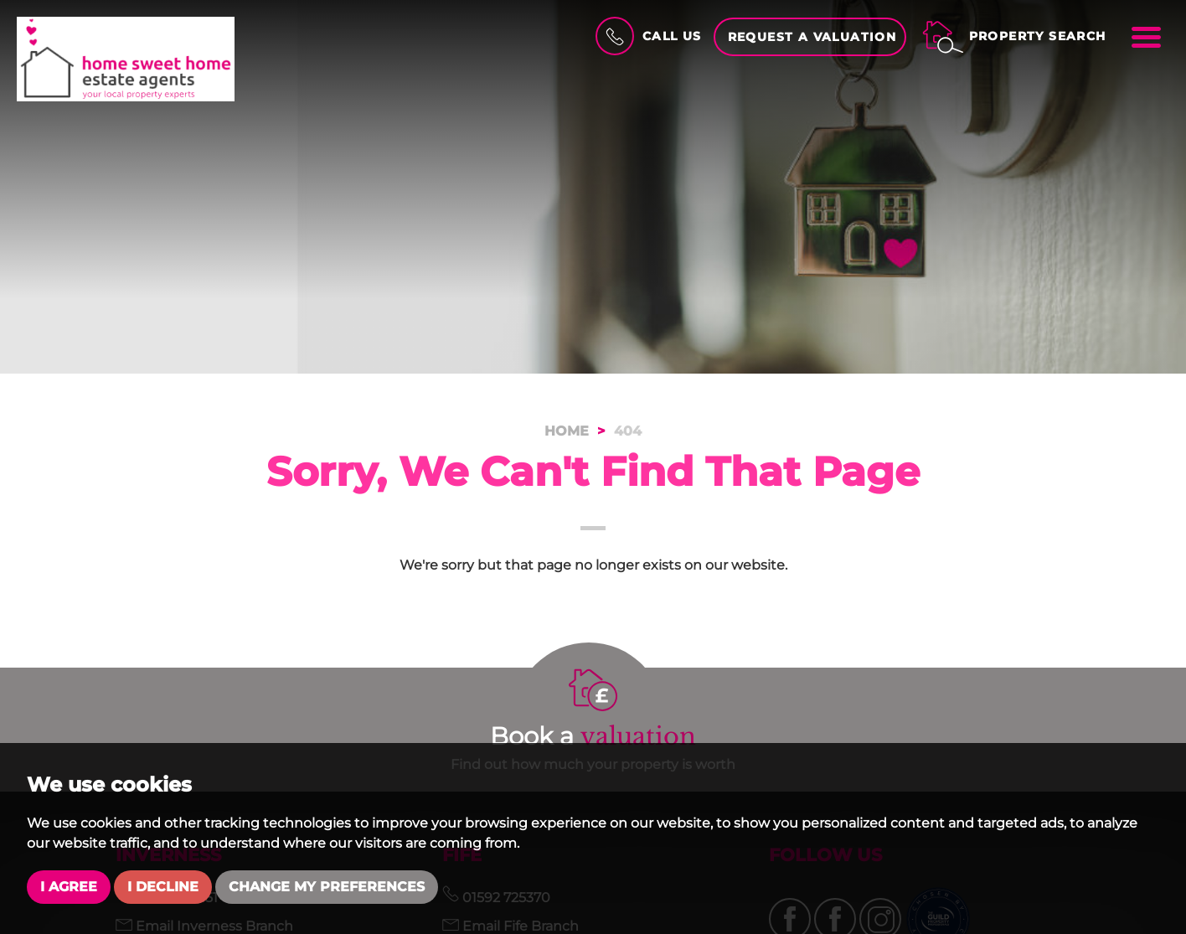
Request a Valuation (812, 36)
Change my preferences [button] (327, 887)
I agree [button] (68, 887)
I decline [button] (163, 887)
